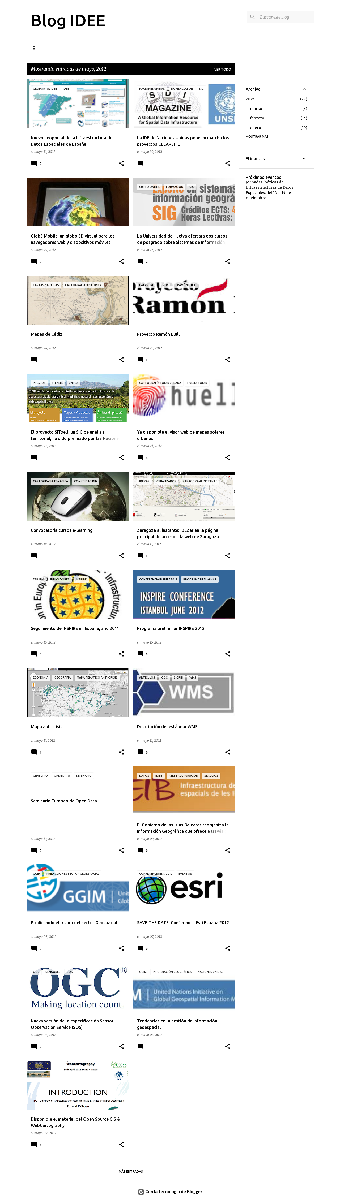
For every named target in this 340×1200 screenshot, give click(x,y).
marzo (256, 108)
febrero (257, 118)
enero (255, 127)
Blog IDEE (68, 20)
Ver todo (222, 69)
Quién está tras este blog (132, 48)
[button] (121, 163)
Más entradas (131, 1171)
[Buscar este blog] (286, 17)
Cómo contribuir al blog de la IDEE (63, 48)
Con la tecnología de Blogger (170, 1191)
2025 (250, 99)
